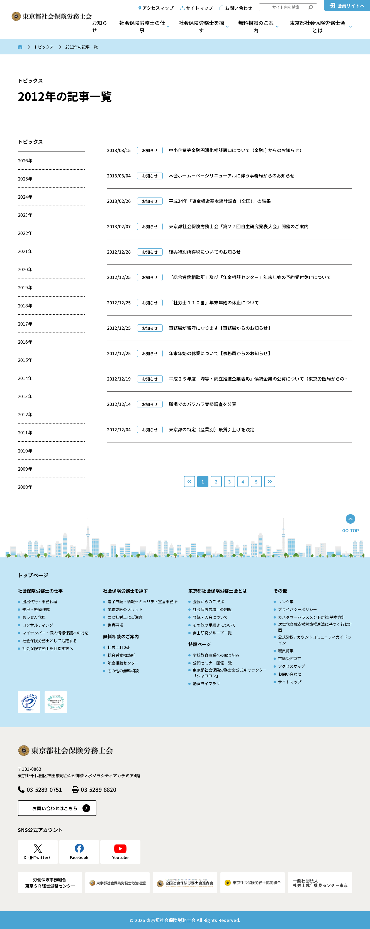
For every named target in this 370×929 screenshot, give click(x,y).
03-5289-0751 (44, 789)
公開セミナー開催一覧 (212, 663)
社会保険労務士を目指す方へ (47, 648)
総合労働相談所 (121, 655)
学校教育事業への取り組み (216, 655)
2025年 (25, 178)
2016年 (25, 341)
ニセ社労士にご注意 (125, 617)
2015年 (25, 360)
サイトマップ (199, 7)
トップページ (33, 575)
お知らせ (99, 26)
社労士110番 (119, 647)
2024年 (25, 196)
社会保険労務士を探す (201, 26)
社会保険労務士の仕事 (142, 26)
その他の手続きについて (214, 625)
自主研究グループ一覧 (212, 633)
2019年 (25, 287)
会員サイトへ (350, 5)
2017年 (25, 323)
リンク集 (286, 601)
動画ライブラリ (206, 683)
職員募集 (286, 650)
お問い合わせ (238, 7)
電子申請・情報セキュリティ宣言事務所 (142, 601)
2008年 (25, 486)
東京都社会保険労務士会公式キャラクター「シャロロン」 (230, 672)
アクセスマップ (158, 7)
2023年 (25, 214)
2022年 (25, 233)
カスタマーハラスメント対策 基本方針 (311, 617)
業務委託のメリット (125, 609)
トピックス (43, 47)
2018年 (25, 305)
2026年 (25, 160)
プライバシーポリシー (297, 609)
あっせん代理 (34, 617)
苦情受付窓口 (289, 658)
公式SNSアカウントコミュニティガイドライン (314, 640)
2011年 (25, 432)
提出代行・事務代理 (39, 601)
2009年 (25, 468)
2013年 (25, 396)
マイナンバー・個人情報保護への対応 (55, 633)
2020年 (25, 269)
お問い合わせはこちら (54, 808)
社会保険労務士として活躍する (49, 640)
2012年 (25, 414)
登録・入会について (210, 617)
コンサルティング (37, 625)
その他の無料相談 (123, 670)
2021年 (25, 251)
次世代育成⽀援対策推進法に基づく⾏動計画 (315, 627)
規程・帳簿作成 (36, 609)
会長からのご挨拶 (208, 601)
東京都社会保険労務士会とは (317, 26)
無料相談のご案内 (256, 26)
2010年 (25, 450)
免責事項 (115, 625)
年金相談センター (123, 663)
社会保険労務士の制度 (212, 609)
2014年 (25, 378)
